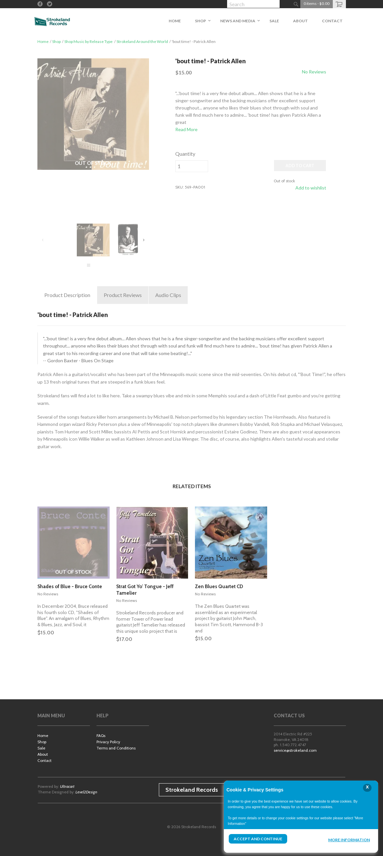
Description (67, 295)
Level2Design (86, 791)
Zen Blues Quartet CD (219, 586)
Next (143, 240)
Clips (168, 295)
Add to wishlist (310, 187)
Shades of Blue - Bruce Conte (69, 586)
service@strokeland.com (295, 750)
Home (43, 41)
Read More (186, 129)
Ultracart (67, 786)
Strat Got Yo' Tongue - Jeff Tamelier (145, 590)
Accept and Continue (258, 838)
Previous (43, 240)
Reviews (123, 295)
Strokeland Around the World (142, 41)
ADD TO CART (300, 165)
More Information (349, 839)
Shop (56, 41)
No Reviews (314, 71)
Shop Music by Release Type (88, 41)
